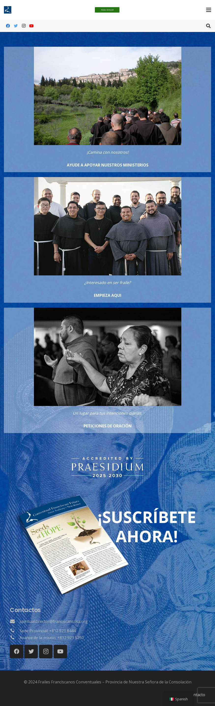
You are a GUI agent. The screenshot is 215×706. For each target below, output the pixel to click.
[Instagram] (24, 26)
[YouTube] (31, 26)
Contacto (196, 694)
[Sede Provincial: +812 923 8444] (15, 630)
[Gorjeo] (16, 26)
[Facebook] (8, 26)
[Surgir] (107, 459)
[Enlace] (107, 109)
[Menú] (208, 10)
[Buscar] (208, 25)
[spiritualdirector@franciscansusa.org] (15, 621)
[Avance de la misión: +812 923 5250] (15, 637)
